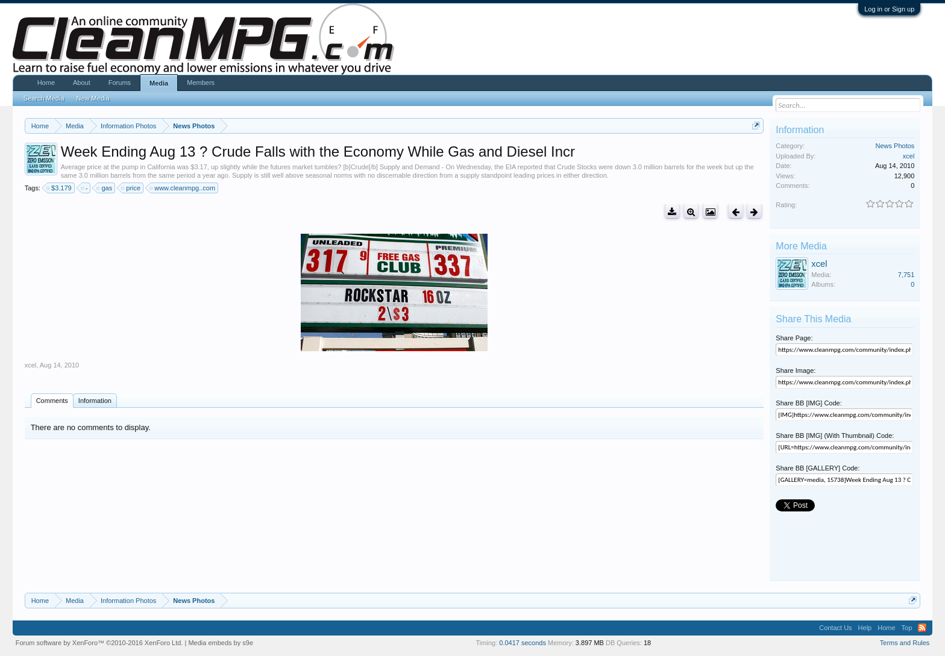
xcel (31, 365)
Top (907, 627)
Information (94, 400)
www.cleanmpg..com (183, 188)
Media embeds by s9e (220, 642)
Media (158, 83)
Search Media (44, 98)
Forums (119, 82)
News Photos (895, 145)
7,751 (906, 274)
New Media (93, 98)
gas (105, 188)
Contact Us (835, 627)
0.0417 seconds (522, 642)
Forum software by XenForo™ (99, 642)
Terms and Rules (905, 642)
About (81, 82)
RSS (922, 627)
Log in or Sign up (889, 9)
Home (46, 82)
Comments (52, 400)
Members (201, 82)
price (131, 188)
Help (865, 627)
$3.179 (60, 188)
